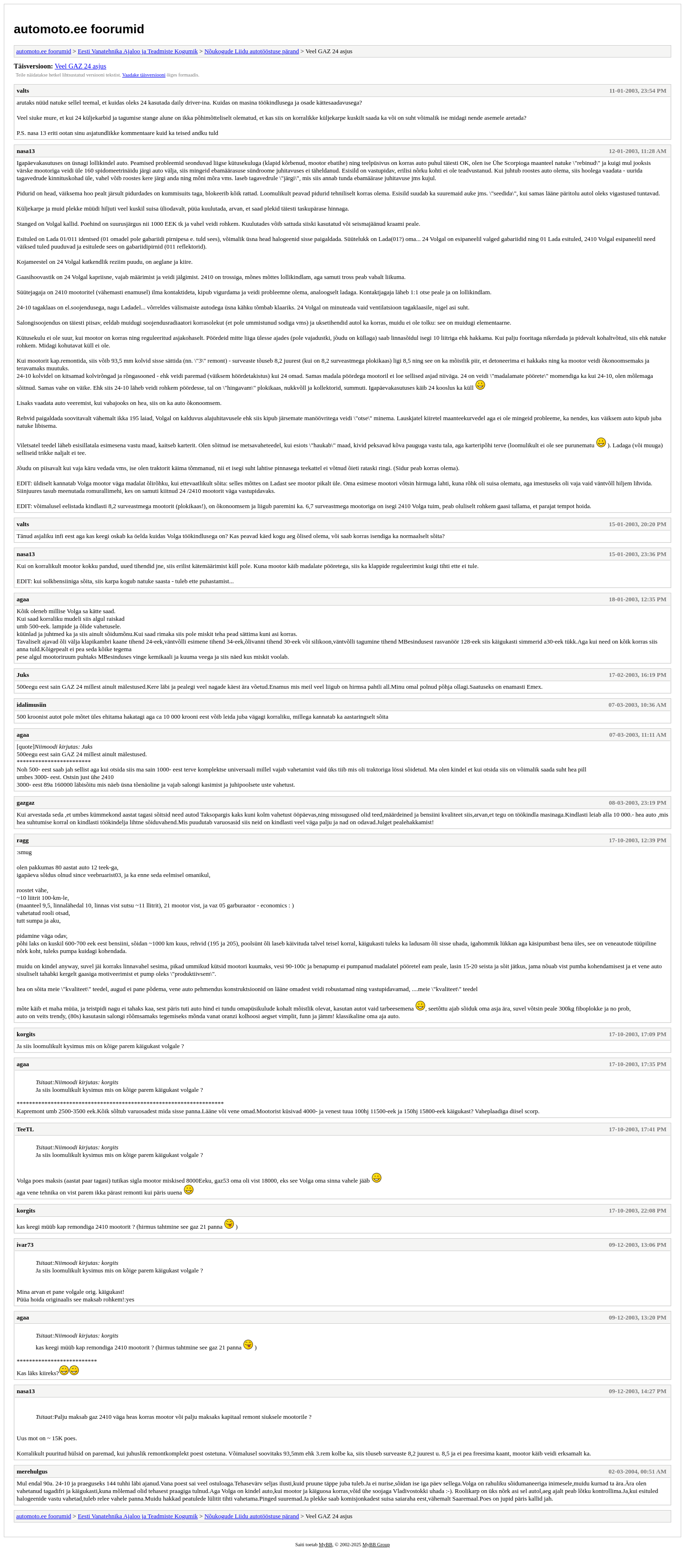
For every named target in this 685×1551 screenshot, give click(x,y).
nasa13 (26, 150)
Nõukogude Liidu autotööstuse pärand (252, 51)
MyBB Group (376, 1544)
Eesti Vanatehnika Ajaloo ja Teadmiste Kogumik (137, 51)
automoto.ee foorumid (79, 29)
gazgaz (26, 802)
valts (23, 90)
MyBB (325, 1544)
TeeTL (25, 1129)
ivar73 (25, 1244)
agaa (23, 599)
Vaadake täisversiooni (144, 74)
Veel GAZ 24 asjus (80, 66)
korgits (26, 1034)
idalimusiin (31, 704)
